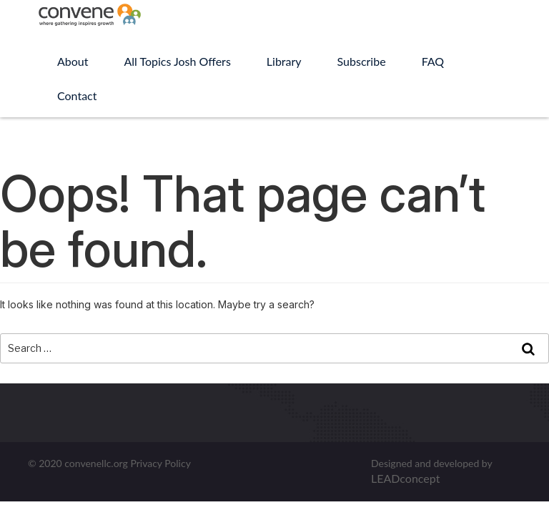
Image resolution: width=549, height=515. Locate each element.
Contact (77, 95)
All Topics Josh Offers (177, 61)
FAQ (433, 61)
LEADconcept (405, 478)
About (73, 61)
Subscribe (361, 61)
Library (284, 61)
